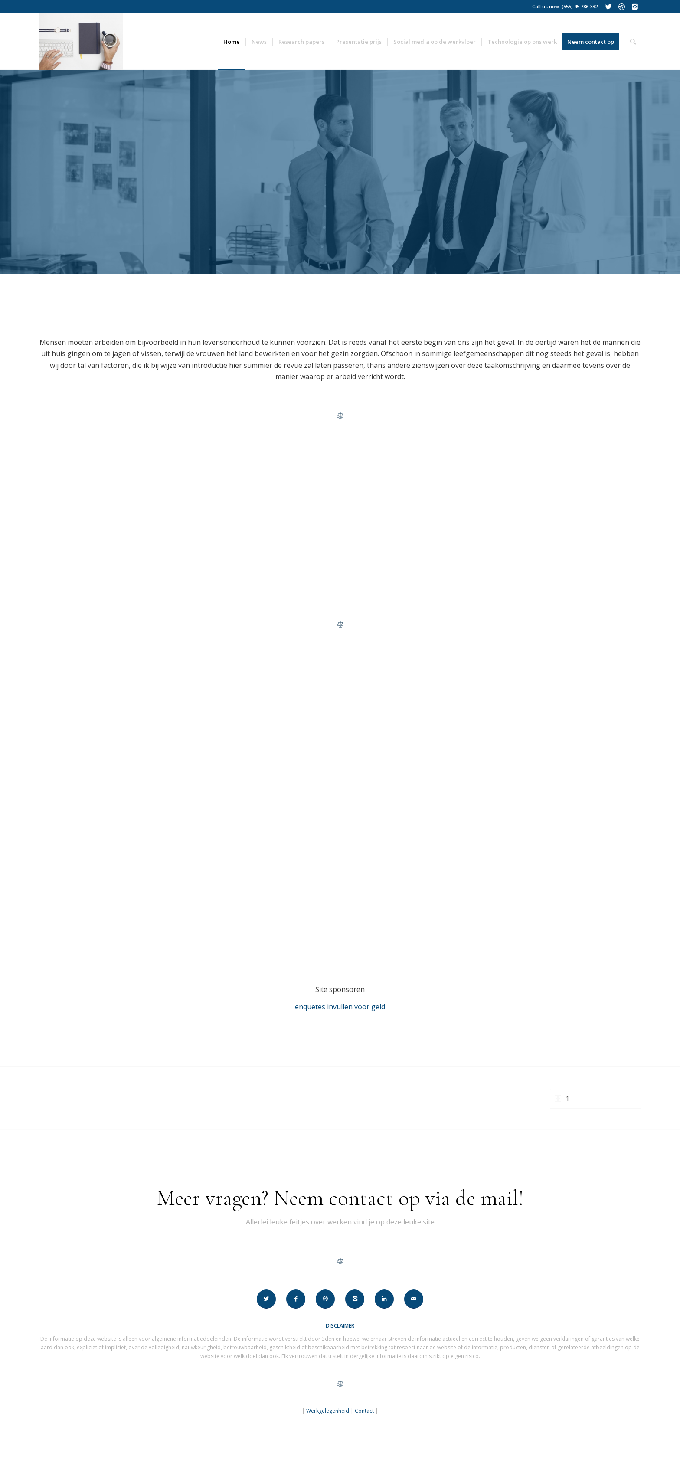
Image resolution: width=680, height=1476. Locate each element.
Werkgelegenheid (327, 1410)
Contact (364, 1410)
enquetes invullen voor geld (340, 1006)
